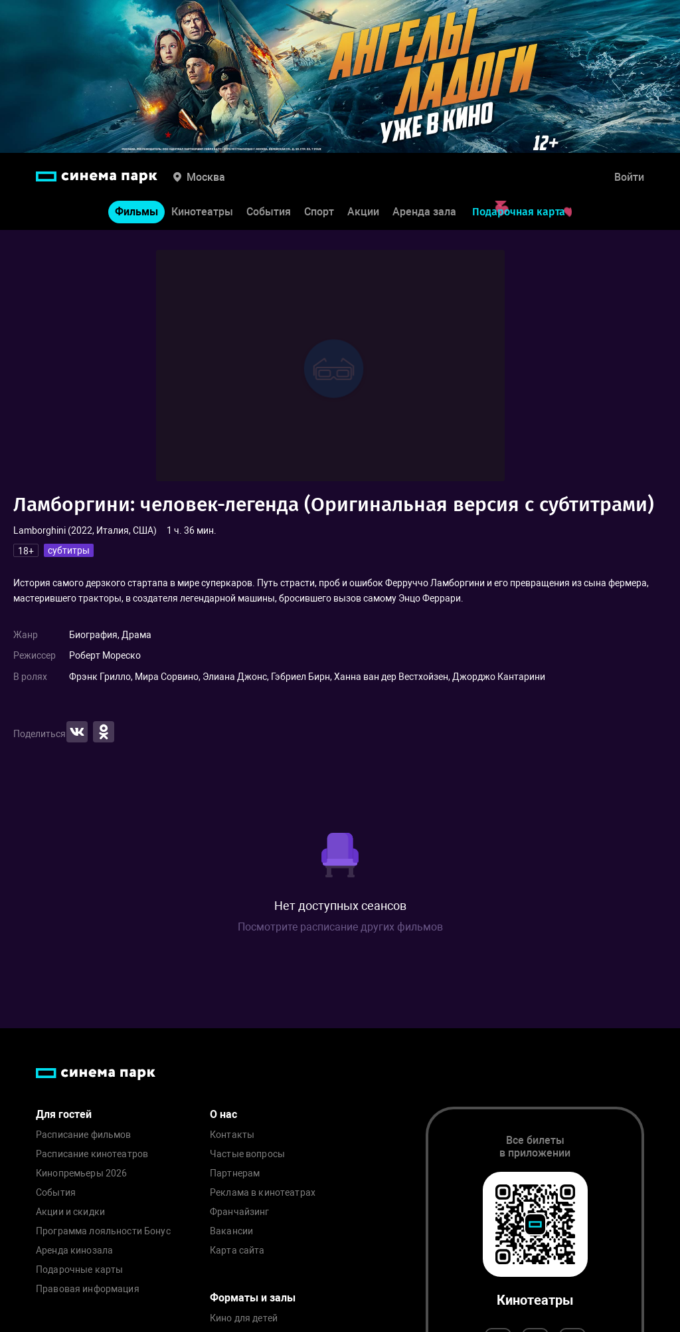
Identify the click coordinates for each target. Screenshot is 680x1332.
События (268, 211)
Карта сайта (237, 1251)
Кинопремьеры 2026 (81, 1173)
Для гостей (64, 1114)
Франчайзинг (240, 1212)
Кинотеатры (202, 211)
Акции (363, 211)
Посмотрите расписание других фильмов (340, 927)
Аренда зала (424, 211)
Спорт (319, 211)
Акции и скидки (70, 1212)
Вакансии (231, 1231)
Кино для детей (244, 1318)
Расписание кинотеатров (92, 1154)
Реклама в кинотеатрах (262, 1193)
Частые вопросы (247, 1154)
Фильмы (136, 211)
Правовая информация (87, 1289)
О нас (223, 1114)
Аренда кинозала (74, 1251)
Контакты (232, 1135)
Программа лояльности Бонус (103, 1231)
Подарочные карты (79, 1270)
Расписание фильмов (83, 1135)
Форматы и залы (253, 1297)
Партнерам (235, 1173)
